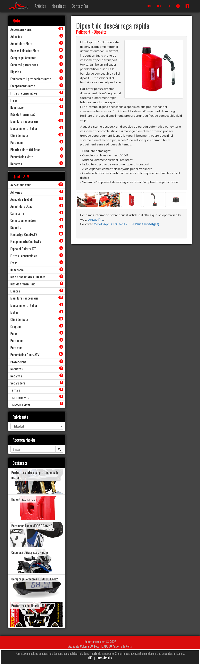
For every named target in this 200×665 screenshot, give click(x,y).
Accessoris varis (20, 29)
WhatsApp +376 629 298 (113, 224)
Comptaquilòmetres (23, 57)
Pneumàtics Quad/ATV (24, 354)
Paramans (16, 142)
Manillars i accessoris (24, 121)
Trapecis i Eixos (20, 404)
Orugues (15, 326)
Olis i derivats (19, 135)
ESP (169, 6)
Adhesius (16, 36)
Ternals (15, 390)
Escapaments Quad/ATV (25, 241)
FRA (159, 6)
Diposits (100, 32)
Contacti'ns (80, 6)
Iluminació (17, 107)
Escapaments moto (22, 85)
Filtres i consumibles (23, 93)
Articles (40, 6)
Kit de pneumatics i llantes (27, 276)
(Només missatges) (145, 224)
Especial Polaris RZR (23, 248)
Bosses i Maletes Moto (24, 50)
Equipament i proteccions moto (30, 78)
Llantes (15, 290)
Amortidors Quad (21, 206)
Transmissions (19, 397)
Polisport (83, 32)
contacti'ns (95, 219)
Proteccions (18, 361)
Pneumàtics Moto (21, 156)
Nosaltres (59, 6)
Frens (13, 100)
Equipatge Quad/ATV (23, 234)
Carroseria (17, 213)
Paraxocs (16, 347)
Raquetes (16, 368)
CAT (149, 6)
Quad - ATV (20, 176)
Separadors (17, 382)
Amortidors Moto (21, 43)
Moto (16, 21)
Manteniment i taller (23, 128)
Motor (14, 312)
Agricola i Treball (21, 199)
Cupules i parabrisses (24, 64)
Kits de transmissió (22, 114)
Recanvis (16, 163)
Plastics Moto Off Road (25, 149)
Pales (13, 333)
